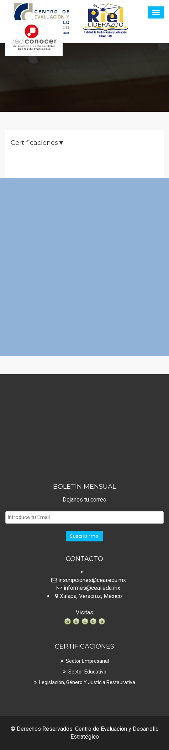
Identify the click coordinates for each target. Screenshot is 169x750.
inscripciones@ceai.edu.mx (88, 580)
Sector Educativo (87, 672)
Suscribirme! (84, 536)
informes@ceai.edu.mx (88, 587)
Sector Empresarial (87, 661)
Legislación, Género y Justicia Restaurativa (87, 682)
